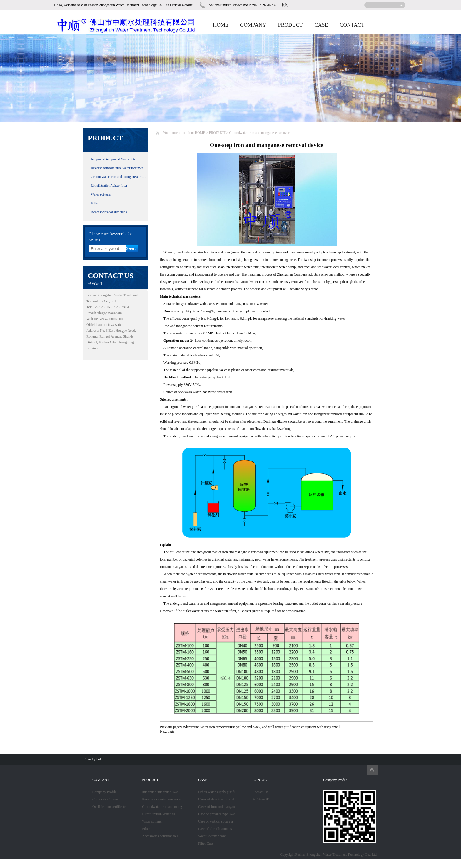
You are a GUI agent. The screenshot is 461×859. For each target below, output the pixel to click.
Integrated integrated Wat (160, 792)
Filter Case (205, 843)
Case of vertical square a (215, 821)
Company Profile (104, 792)
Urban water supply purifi (216, 792)
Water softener (101, 194)
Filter (94, 203)
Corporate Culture (105, 799)
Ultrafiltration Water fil (158, 814)
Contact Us (260, 792)
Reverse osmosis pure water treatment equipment (119, 168)
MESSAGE (261, 799)
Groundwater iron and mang (162, 807)
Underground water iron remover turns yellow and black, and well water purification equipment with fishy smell (260, 727)
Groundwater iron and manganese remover (119, 177)
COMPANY (253, 25)
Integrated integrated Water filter (114, 159)
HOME (220, 25)
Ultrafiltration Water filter (109, 186)
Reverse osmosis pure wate (161, 799)
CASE (321, 25)
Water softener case (212, 836)
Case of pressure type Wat (216, 814)
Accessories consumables (109, 212)
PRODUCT (290, 25)
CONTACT (352, 25)
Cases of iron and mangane (217, 807)
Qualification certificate (109, 807)
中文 (284, 5)
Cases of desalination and (216, 799)
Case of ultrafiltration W (215, 829)
